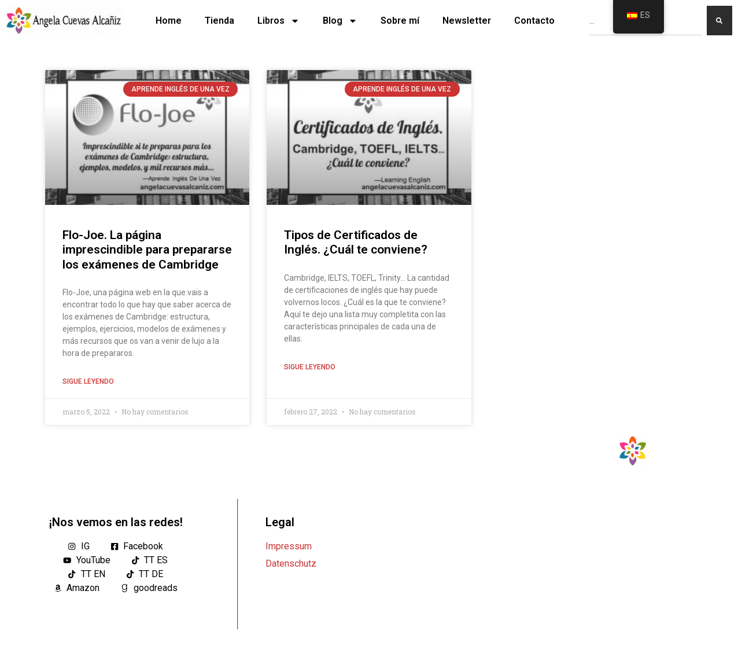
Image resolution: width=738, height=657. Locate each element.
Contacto (534, 20)
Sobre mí (400, 20)
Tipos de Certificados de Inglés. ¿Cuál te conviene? (355, 242)
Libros (278, 20)
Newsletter (466, 20)
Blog (340, 20)
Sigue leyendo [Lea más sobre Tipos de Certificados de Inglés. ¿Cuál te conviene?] (309, 367)
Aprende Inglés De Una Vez (180, 89)
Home (169, 20)
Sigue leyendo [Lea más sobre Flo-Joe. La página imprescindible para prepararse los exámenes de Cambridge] (88, 381)
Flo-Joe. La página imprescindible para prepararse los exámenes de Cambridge (147, 249)
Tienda (219, 20)
